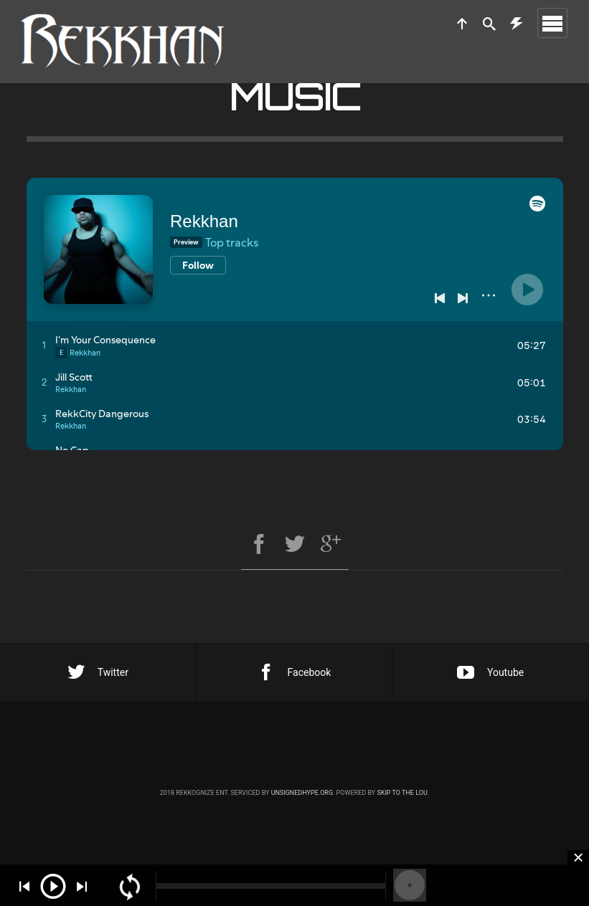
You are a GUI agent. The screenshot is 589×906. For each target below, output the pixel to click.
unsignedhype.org (302, 792)
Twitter (97, 672)
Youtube (490, 672)
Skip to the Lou (402, 792)
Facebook (294, 672)
